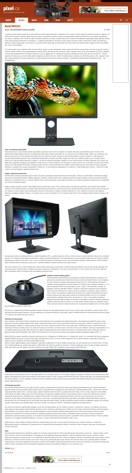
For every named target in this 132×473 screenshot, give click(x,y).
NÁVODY (34, 20)
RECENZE (21, 20)
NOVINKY (8, 20)
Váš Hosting (33, 468)
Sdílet (108, 452)
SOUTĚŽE (70, 20)
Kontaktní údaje (20, 468)
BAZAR (58, 20)
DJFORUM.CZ (68, 1)
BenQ (12, 448)
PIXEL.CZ (95, 1)
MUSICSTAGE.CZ (53, 1)
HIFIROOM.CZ (82, 1)
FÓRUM (46, 20)
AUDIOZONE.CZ (38, 1)
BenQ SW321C (13, 26)
